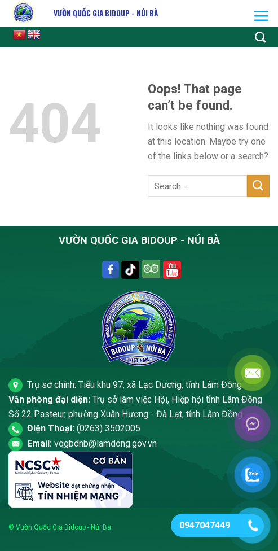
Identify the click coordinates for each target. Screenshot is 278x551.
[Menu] (261, 16)
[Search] (260, 37)
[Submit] (258, 186)
